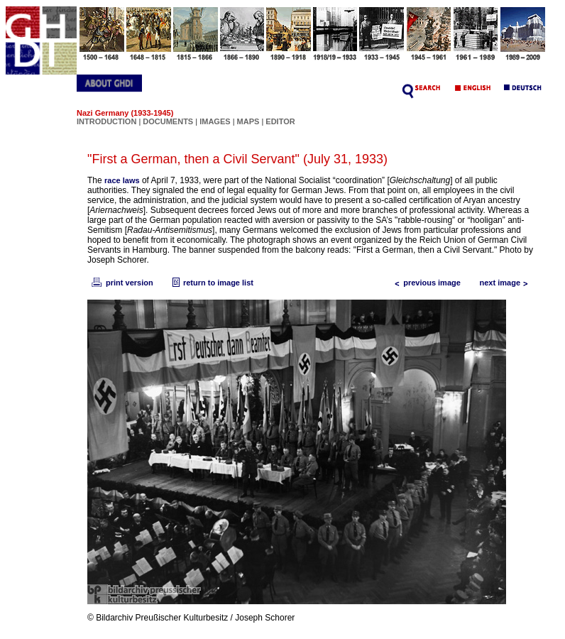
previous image (425, 282)
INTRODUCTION (106, 121)
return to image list (211, 282)
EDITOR (280, 121)
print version (121, 282)
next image (507, 282)
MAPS (248, 121)
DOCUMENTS (168, 121)
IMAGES (214, 121)
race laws (122, 180)
